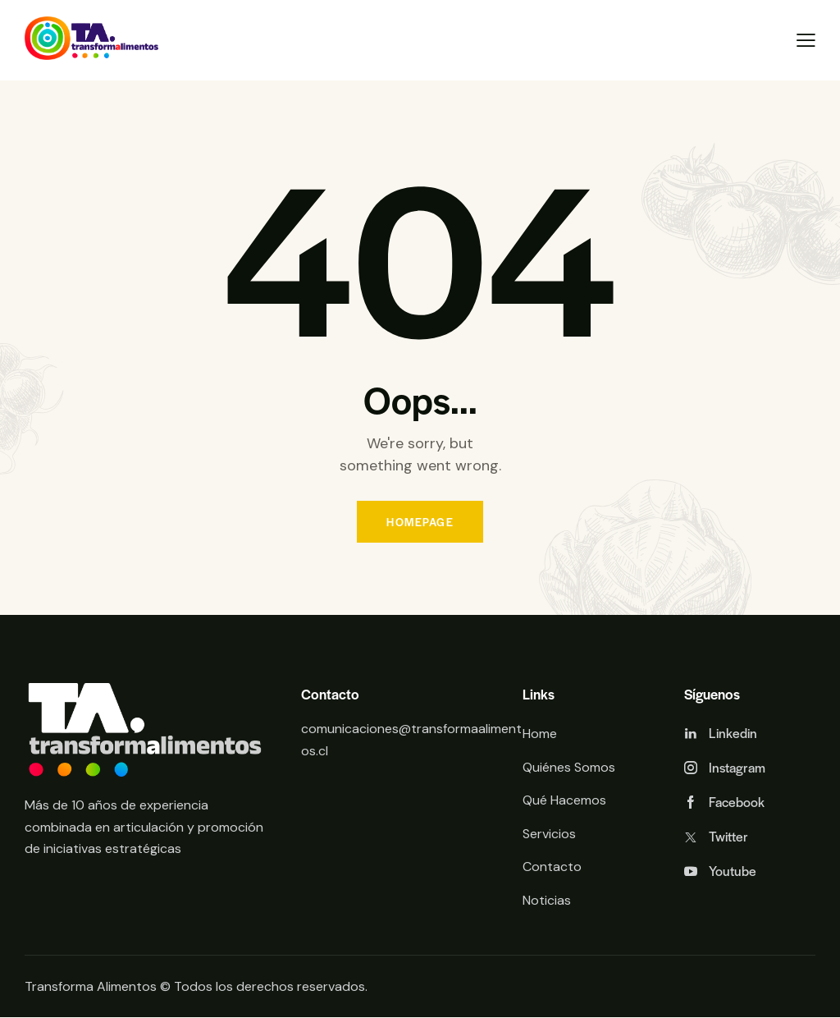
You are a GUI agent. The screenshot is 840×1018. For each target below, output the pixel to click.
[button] (806, 41)
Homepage (420, 522)
